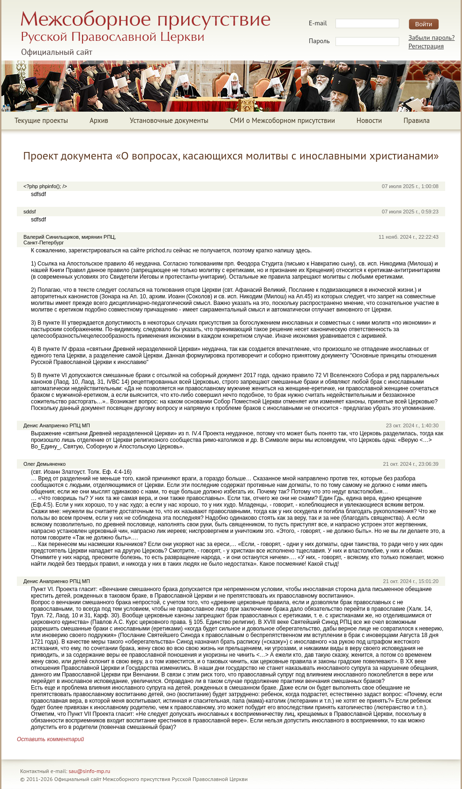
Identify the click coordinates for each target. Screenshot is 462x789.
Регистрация (426, 46)
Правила (416, 120)
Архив (98, 120)
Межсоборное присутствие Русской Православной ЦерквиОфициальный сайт (145, 33)
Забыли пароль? (432, 37)
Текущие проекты (41, 120)
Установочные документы (169, 120)
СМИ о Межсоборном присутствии (282, 120)
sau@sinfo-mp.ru (90, 770)
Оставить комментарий (50, 739)
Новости (369, 120)
